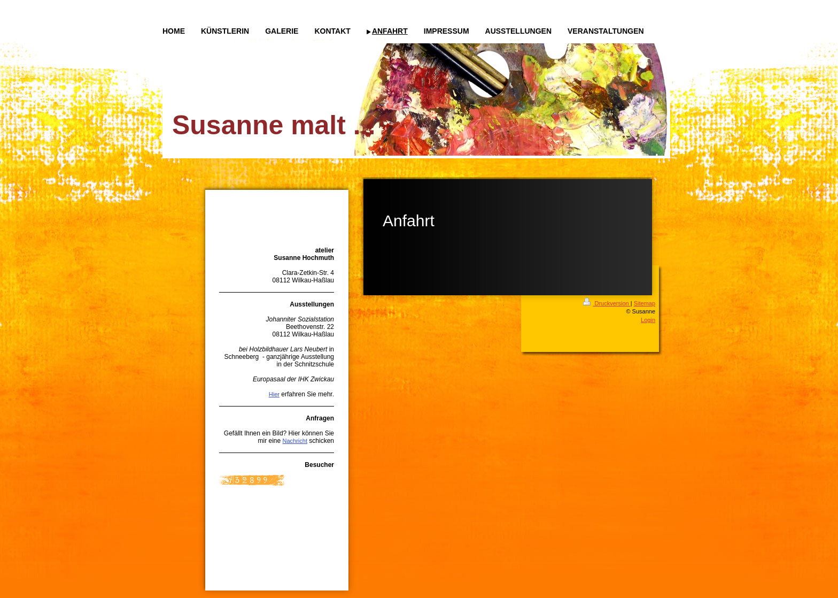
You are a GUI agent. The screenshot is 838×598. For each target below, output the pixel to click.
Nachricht (295, 441)
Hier (274, 394)
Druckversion (606, 303)
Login (648, 320)
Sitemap (644, 303)
